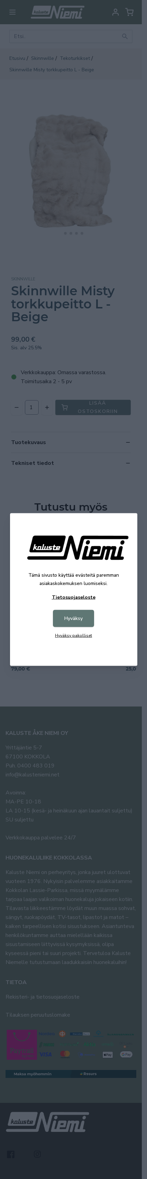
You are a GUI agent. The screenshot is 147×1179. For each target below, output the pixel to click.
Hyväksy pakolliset (73, 635)
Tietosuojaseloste (73, 597)
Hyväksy (73, 618)
